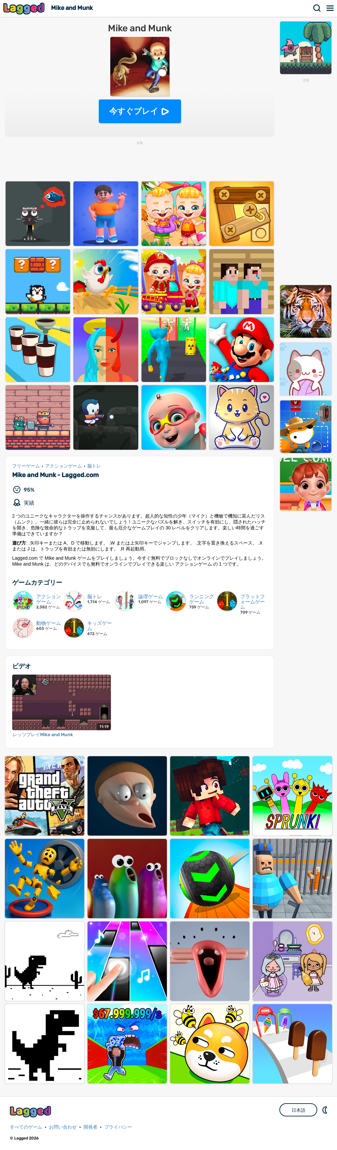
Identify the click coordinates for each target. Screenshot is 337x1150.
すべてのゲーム (26, 1127)
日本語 (298, 1110)
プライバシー (118, 1127)
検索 (317, 8)
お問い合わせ (63, 1127)
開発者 (90, 1127)
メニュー (330, 8)
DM (325, 1109)
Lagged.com (31, 1111)
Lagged (24, 8)
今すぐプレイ (133, 111)
